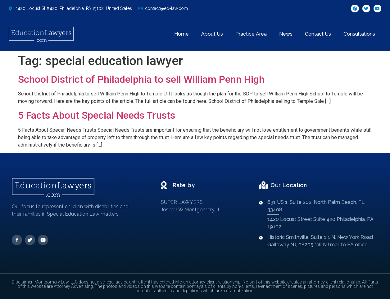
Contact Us (318, 34)
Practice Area (251, 34)
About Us (212, 34)
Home (181, 34)
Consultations (359, 34)
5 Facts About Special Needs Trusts (96, 115)
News (285, 34)
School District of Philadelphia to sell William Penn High (141, 79)
